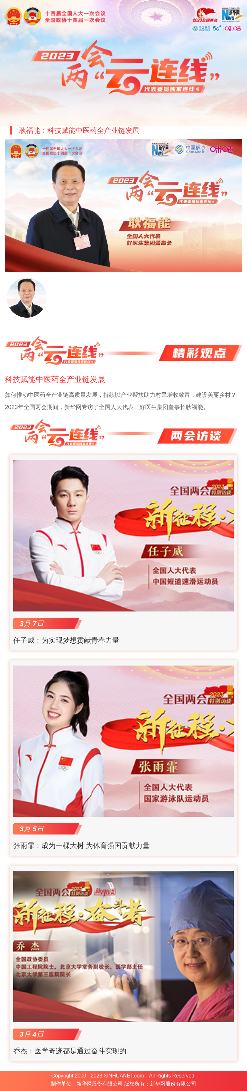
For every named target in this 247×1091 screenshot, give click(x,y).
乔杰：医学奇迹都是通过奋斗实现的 (69, 1051)
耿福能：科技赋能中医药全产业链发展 (79, 130)
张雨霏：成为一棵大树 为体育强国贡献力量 (81, 846)
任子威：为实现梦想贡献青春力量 (66, 640)
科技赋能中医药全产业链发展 (55, 379)
